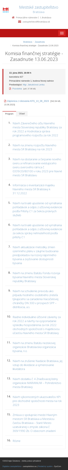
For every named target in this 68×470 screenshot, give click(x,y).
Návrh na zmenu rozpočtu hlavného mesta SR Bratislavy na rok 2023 (34, 147)
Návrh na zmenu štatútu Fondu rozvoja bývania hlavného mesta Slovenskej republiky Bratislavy (36, 277)
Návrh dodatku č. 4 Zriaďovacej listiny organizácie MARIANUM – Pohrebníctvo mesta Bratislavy (37, 383)
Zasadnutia (40, 42)
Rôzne (16, 441)
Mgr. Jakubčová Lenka (33, 84)
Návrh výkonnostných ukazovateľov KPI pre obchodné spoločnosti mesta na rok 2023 (37, 401)
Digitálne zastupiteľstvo (11, 466)
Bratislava (27, 42)
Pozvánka (15, 88)
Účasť (22, 113)
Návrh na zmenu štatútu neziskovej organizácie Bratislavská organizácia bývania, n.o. (34, 347)
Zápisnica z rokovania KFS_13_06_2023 (26, 101)
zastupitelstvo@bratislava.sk (36, 21)
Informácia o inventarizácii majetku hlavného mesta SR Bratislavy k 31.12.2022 (34, 189)
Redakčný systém (45, 466)
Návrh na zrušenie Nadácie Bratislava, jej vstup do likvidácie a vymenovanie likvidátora (37, 365)
